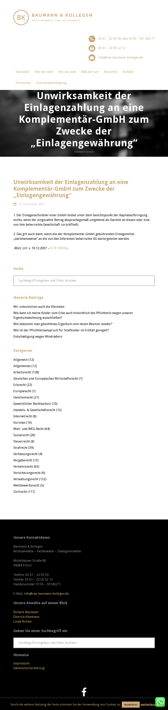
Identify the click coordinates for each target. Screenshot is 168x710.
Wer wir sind (44, 72)
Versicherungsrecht (27, 473)
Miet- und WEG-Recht (28, 429)
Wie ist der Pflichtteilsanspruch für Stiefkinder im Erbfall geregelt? (61, 330)
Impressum (21, 663)
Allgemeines (22, 366)
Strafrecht (20, 448)
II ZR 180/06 (58, 248)
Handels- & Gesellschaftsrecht (34, 410)
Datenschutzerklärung (29, 668)
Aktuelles (110, 72)
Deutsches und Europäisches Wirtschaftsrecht (45, 378)
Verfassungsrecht (25, 454)
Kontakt (128, 72)
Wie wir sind (67, 72)
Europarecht (22, 391)
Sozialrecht (21, 435)
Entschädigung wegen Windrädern (37, 336)
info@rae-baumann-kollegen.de (120, 57)
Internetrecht (22, 416)
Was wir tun (90, 72)
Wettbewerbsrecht (26, 485)
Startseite (22, 72)
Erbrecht (19, 385)
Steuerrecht (21, 441)
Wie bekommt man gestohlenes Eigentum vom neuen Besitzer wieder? (62, 324)
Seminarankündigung (51, 83)
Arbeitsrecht (22, 372)
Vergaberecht (22, 460)
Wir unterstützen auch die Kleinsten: (39, 307)
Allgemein (20, 360)
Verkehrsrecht (23, 466)
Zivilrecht (20, 492)
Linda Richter (22, 621)
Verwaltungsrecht (25, 479)
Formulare (23, 83)
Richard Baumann (25, 612)
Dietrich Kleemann (26, 617)
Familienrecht (23, 397)
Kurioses (19, 422)
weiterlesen (149, 704)
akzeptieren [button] (130, 704)
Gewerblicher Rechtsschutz (32, 404)
